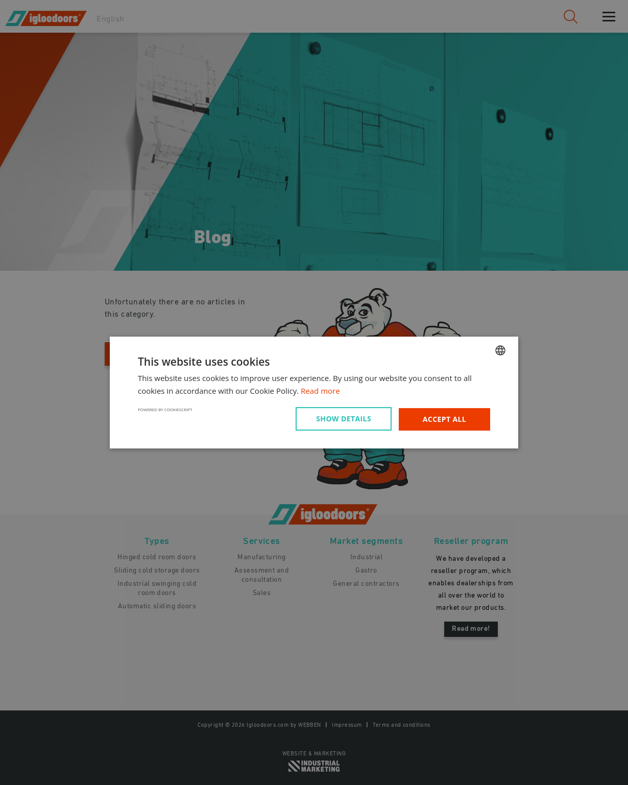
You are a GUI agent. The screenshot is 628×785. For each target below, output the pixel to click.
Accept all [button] (444, 419)
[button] (345, 419)
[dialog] (314, 392)
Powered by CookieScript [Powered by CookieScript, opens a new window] (165, 409)
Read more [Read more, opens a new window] (320, 391)
